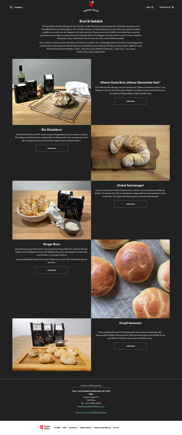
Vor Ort (116, 427)
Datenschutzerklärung (102, 427)
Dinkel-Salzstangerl (130, 185)
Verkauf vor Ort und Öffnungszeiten (91, 412)
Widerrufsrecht (85, 427)
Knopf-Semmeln (130, 323)
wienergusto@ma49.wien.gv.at (91, 406)
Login (148, 7)
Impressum (73, 427)
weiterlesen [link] (130, 102)
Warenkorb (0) (164, 7)
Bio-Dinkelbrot (52, 130)
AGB (64, 427)
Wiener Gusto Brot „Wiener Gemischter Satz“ (130, 82)
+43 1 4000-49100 (93, 403)
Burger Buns (51, 244)
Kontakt (57, 427)
